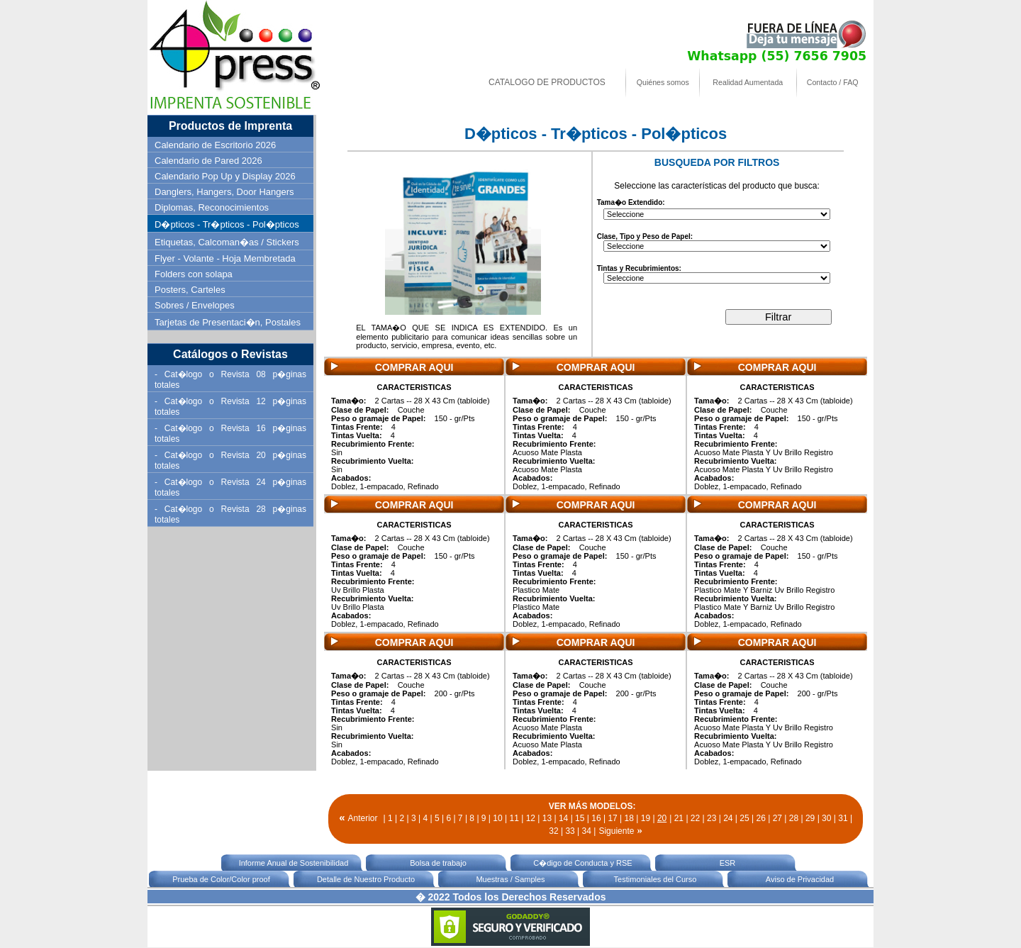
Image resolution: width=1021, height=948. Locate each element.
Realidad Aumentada (748, 82)
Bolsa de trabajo (438, 863)
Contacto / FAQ (833, 82)
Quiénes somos (663, 82)
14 (563, 818)
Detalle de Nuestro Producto (366, 879)
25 (744, 818)
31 (842, 818)
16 (596, 818)
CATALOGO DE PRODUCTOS (547, 82)
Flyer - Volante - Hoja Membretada (225, 258)
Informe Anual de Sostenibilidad (294, 863)
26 (760, 818)
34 (586, 831)
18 (629, 818)
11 (513, 818)
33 (569, 831)
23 (711, 818)
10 (497, 818)
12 (530, 818)
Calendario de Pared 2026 (208, 160)
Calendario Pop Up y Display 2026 (225, 176)
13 (547, 818)
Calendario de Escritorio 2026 (215, 145)
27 (777, 818)
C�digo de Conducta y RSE (582, 863)
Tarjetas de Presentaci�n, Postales (228, 322)
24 (727, 818)
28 (793, 818)
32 (553, 831)
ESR (728, 863)
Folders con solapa (194, 274)
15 (579, 818)
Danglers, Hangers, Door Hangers (224, 191)
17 (612, 818)
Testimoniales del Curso (655, 879)
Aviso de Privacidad (800, 879)
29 (810, 818)
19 (645, 818)
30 (826, 818)
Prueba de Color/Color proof (221, 879)
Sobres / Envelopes (195, 305)
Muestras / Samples (510, 879)
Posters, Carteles (190, 289)
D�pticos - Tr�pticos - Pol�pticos (227, 224)
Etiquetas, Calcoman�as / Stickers (227, 242)
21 (679, 818)
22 (695, 818)
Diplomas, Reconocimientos (212, 207)
